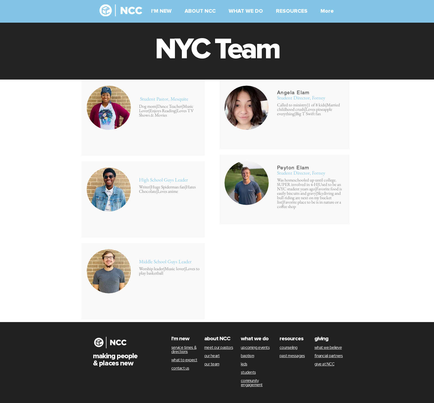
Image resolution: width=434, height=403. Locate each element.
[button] (163, 11)
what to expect (184, 360)
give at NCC (324, 364)
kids (244, 364)
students (248, 372)
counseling (289, 348)
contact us (180, 368)
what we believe (328, 348)
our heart (211, 356)
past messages (292, 356)
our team (211, 364)
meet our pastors (218, 348)
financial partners (328, 356)
